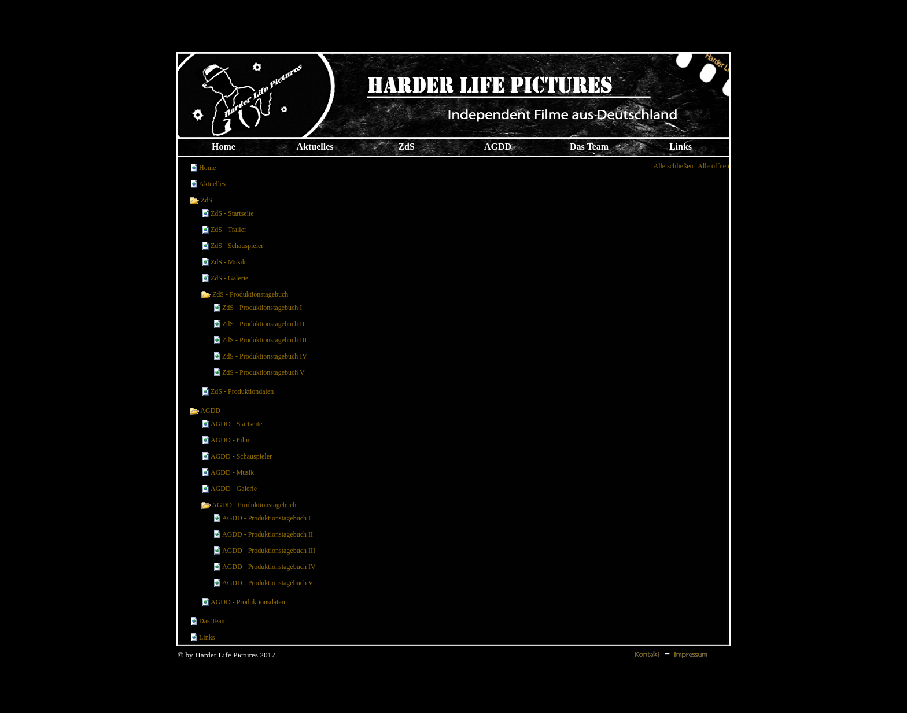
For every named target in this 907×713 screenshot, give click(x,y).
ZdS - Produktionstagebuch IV (264, 356)
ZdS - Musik (228, 262)
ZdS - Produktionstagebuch (244, 294)
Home (207, 168)
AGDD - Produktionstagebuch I (266, 518)
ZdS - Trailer (228, 230)
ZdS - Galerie (229, 278)
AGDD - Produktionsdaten (248, 602)
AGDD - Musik (232, 472)
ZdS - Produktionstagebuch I (262, 308)
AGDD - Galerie (234, 489)
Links (207, 637)
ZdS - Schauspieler (237, 246)
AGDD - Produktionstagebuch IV (269, 567)
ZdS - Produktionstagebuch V (263, 372)
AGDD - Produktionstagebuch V (267, 583)
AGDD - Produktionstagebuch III (268, 550)
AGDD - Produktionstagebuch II (267, 534)
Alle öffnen (713, 166)
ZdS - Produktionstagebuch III (264, 340)
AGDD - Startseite (236, 424)
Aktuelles (212, 184)
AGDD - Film (230, 440)
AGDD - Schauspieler (241, 456)
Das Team (213, 621)
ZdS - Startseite (232, 213)
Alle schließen (674, 166)
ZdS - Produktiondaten (242, 391)
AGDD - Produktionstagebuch (248, 505)
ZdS (200, 200)
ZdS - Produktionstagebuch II (263, 324)
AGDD (204, 411)
